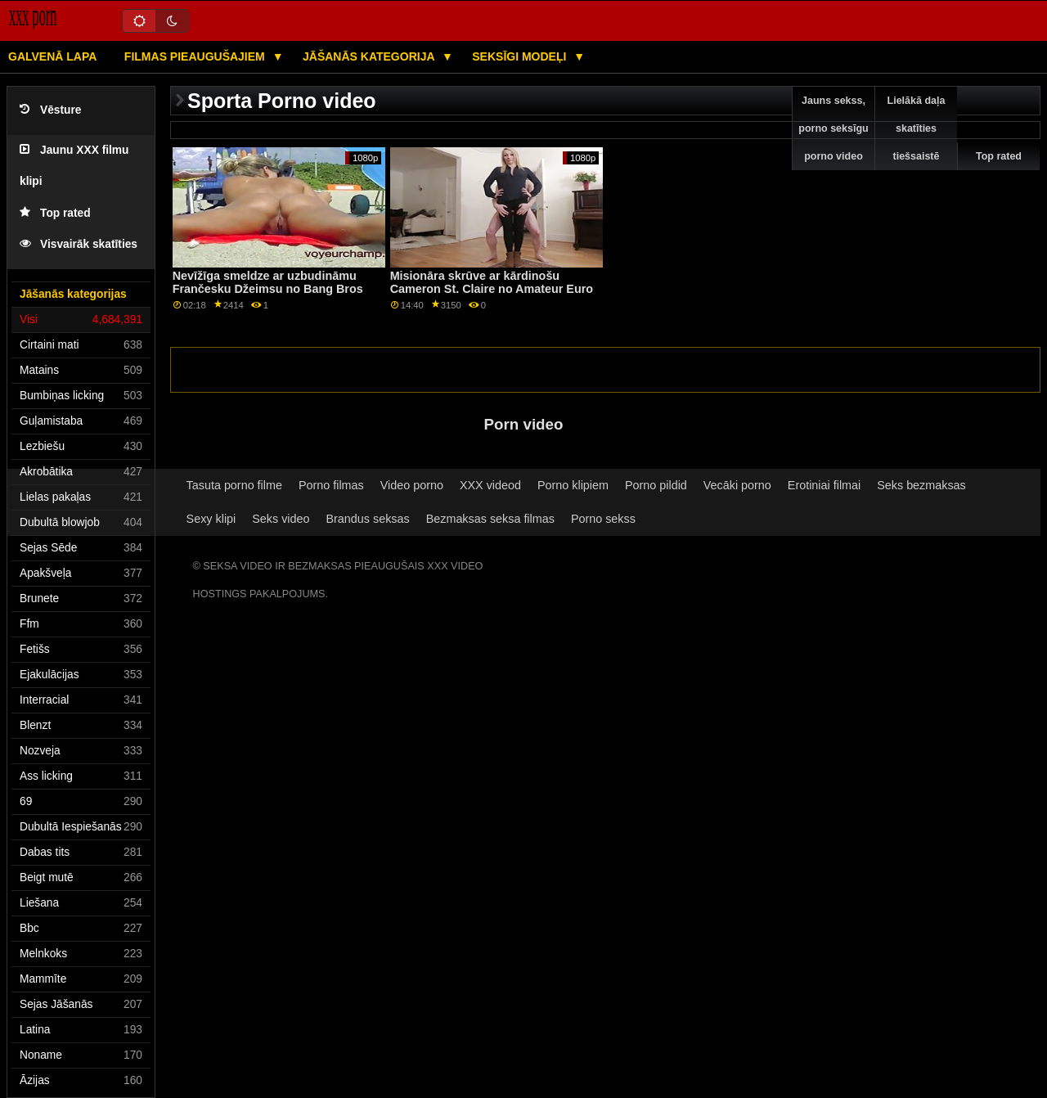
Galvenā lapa (52, 56)
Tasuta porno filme (234, 485)
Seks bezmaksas (921, 485)
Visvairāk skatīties (78, 244)
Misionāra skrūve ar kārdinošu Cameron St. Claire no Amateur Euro (491, 282)
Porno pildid (656, 485)
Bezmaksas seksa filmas (490, 518)
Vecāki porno (737, 485)
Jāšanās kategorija (370, 56)
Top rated (55, 213)
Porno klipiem (573, 485)
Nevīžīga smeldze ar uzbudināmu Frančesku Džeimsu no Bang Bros (268, 282)
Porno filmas (331, 485)
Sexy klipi (211, 518)
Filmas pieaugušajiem (196, 56)
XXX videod (490, 485)
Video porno (411, 485)
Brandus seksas (368, 518)
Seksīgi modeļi (520, 56)
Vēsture (50, 110)
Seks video (280, 518)
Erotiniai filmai (824, 485)
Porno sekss (603, 518)
